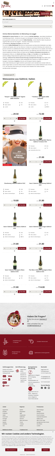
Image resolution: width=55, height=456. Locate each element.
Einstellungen (29, 450)
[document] (27, 440)
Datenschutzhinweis (30, 454)
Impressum (22, 454)
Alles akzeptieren (11, 450)
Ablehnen (45, 450)
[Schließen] (53, 432)
